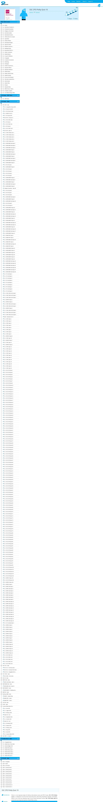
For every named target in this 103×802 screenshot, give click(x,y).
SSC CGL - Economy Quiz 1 (9, 667)
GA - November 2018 (8, 723)
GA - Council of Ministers (8, 56)
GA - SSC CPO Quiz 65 (8, 500)
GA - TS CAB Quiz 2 (8, 276)
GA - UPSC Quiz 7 (7, 329)
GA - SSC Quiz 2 (7, 126)
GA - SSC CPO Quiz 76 (8, 522)
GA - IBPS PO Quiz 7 (8, 340)
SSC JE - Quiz (5, 678)
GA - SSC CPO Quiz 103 (9, 573)
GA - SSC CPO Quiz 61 (8, 490)
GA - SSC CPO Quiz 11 (8, 387)
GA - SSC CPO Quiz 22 (8, 410)
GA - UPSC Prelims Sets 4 (9, 139)
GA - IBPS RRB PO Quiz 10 (9, 207)
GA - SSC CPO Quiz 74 (8, 520)
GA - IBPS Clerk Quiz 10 (9, 601)
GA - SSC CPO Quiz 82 (8, 535)
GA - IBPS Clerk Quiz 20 (9, 620)
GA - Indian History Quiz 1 (8, 749)
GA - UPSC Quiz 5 (7, 325)
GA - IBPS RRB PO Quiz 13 (9, 220)
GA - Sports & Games (7, 44)
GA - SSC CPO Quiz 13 (8, 391)
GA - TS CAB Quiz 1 (8, 273)
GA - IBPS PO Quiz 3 (8, 299)
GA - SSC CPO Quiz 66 (8, 503)
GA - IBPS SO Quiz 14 (8, 652)
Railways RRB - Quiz (7, 694)
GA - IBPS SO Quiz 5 (8, 633)
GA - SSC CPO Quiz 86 (8, 543)
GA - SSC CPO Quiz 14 (8, 393)
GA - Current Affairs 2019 (9, 734)
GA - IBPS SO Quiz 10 (8, 644)
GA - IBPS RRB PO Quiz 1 (9, 149)
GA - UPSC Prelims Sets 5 (9, 141)
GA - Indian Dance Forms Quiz (9, 744)
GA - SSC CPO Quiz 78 (8, 528)
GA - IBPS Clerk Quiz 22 (9, 614)
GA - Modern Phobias (7, 40)
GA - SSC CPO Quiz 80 (8, 533)
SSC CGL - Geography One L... (10, 671)
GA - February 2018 (8, 712)
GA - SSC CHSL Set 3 (8, 657)
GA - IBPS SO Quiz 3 (8, 629)
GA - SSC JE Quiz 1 (8, 164)
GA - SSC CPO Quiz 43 (8, 453)
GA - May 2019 (7, 729)
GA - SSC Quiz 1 (7, 121)
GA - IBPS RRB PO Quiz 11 (9, 211)
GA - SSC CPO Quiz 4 (8, 376)
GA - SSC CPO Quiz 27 (8, 421)
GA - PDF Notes (6, 98)
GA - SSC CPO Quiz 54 (8, 475)
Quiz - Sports (5, 763)
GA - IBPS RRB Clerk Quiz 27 (10, 269)
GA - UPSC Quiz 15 (8, 353)
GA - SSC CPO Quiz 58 (8, 483)
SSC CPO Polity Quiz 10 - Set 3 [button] (38, 46)
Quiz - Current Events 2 (7, 769)
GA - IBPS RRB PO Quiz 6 (9, 177)
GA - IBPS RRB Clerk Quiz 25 (10, 265)
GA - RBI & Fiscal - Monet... (8, 88)
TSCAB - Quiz (5, 702)
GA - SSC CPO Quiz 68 (8, 507)
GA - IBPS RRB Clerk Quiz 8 (9, 184)
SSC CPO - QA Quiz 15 (8, 117)
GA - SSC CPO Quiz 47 (8, 460)
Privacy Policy (58, 797)
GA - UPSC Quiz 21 (8, 366)
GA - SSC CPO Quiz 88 (8, 548)
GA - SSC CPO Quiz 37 (8, 440)
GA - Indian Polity (6, 83)
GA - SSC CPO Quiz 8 (8, 383)
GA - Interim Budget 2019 (8, 745)
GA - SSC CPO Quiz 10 (8, 385)
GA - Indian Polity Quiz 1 (8, 747)
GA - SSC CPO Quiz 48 (8, 462)
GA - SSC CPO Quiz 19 (8, 404)
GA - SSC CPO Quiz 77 (8, 526)
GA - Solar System (6, 81)
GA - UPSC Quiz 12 (8, 346)
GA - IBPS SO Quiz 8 (8, 640)
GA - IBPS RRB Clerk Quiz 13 (10, 216)
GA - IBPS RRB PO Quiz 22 (9, 258)
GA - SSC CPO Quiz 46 (8, 458)
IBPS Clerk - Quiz (6, 679)
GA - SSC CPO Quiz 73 (8, 518)
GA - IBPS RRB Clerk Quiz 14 (10, 222)
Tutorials (78, 1)
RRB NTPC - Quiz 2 (8, 700)
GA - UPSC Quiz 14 (8, 351)
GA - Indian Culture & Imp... (8, 73)
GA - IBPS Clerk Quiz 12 (9, 605)
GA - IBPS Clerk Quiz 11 (9, 603)
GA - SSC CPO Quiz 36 (8, 438)
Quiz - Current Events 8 (7, 780)
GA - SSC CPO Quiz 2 (8, 372)
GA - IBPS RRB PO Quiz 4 (9, 162)
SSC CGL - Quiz (6, 665)
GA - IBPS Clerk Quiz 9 (8, 599)
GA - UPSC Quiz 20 (8, 363)
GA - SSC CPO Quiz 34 (8, 436)
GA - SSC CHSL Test (8, 124)
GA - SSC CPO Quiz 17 (8, 400)
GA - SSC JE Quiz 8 (8, 194)
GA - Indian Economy (7, 75)
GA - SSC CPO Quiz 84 (8, 539)
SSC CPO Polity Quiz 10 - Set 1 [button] (38, 34)
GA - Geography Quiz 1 (7, 742)
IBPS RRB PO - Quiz (7, 688)
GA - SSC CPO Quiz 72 (8, 515)
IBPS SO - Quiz (6, 692)
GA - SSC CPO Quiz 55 (8, 477)
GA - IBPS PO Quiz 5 (8, 308)
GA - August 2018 (7, 710)
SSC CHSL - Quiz (6, 673)
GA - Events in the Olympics (8, 77)
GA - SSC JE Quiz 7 (8, 192)
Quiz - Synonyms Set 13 (8, 316)
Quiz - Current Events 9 (7, 782)
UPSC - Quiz (5, 704)
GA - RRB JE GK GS (8, 113)
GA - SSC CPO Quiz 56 (8, 479)
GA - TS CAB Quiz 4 (8, 280)
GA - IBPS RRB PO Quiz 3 (9, 156)
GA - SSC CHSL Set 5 (8, 661)
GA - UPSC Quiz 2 (7, 318)
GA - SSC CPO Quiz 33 (8, 434)
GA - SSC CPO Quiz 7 (8, 381)
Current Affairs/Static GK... (8, 706)
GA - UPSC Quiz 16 (8, 355)
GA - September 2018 (8, 716)
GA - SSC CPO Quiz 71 (8, 513)
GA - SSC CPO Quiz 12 (8, 389)
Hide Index (14, 789)
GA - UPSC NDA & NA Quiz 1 (10, 293)
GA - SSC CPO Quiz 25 (8, 417)
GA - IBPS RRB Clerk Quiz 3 (9, 147)
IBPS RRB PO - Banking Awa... (10, 690)
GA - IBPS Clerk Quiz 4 (8, 590)
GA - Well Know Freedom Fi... (8, 27)
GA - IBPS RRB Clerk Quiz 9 (9, 196)
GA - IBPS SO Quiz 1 (8, 584)
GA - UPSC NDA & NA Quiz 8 (10, 314)
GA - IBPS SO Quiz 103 (8, 577)
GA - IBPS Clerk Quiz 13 (9, 607)
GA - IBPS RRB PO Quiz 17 (9, 250)
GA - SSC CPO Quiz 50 (8, 466)
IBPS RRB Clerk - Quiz (7, 684)
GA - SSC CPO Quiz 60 (8, 488)
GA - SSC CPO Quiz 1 (8, 370)
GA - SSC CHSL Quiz (8, 119)
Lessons (73, 1)
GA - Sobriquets (6, 63)
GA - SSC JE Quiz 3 (8, 171)
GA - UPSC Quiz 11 (8, 342)
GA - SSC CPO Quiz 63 (8, 496)
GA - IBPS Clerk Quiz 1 (8, 586)
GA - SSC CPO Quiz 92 (8, 556)
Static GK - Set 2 (7, 721)
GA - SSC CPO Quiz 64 (8, 498)
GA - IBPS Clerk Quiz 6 (8, 595)
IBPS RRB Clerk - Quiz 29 (9, 686)
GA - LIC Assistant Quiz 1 (9, 622)
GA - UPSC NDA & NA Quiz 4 (10, 303)
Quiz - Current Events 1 (7, 767)
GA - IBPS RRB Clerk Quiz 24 (10, 263)
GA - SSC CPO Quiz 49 (8, 464)
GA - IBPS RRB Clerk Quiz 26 (10, 267)
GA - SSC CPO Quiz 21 (8, 408)
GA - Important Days (7, 86)
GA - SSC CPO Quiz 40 (8, 447)
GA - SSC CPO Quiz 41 (8, 449)
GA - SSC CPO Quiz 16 (8, 398)
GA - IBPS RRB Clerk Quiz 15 (10, 224)
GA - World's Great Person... (8, 65)
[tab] (54, 35)
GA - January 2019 (7, 725)
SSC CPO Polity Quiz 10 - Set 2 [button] (38, 40)
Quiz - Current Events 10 (7, 784)
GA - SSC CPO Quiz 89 (8, 550)
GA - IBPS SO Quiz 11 (8, 646)
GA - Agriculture (6, 38)
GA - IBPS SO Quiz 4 (8, 631)
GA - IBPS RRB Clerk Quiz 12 (10, 214)
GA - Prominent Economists (8, 29)
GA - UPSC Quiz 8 (7, 331)
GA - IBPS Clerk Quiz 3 (8, 588)
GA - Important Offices (7, 67)
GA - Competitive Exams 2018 (10, 106)
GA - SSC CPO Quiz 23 (8, 413)
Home (69, 1)
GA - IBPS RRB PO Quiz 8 (9, 186)
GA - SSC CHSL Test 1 (8, 128)
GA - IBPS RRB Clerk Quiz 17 (10, 231)
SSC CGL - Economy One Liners (10, 669)
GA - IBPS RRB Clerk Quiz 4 (9, 154)
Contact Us (90, 1)
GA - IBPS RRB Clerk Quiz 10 (10, 201)
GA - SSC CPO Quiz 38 (8, 443)
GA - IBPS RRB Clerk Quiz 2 (9, 145)
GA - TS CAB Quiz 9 (8, 291)
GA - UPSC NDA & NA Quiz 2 (10, 295)
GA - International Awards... (8, 34)
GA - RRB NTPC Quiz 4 (8, 246)
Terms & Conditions (49, 797)
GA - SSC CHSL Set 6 (8, 663)
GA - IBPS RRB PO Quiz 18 (9, 252)
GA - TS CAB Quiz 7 (8, 286)
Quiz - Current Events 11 (7, 786)
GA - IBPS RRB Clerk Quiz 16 (10, 229)
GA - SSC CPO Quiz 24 (8, 415)
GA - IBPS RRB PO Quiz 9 (9, 199)
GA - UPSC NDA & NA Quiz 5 (10, 306)
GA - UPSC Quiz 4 (7, 323)
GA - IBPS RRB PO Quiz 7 (9, 181)
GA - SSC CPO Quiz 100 (9, 567)
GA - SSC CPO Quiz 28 (8, 423)
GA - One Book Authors (7, 32)
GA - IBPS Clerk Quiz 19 (9, 616)
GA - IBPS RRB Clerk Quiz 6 (9, 160)
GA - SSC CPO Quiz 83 (8, 537)
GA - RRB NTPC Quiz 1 (8, 235)
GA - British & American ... (8, 46)
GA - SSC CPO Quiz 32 (8, 432)
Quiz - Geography (6, 761)
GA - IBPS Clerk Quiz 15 (9, 610)
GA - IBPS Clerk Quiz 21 (9, 612)
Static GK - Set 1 (7, 714)
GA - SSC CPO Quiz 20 (8, 406)
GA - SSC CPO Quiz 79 (8, 530)
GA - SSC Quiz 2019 (8, 115)
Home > (32, 12)
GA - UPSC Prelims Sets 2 (9, 134)
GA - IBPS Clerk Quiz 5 (8, 592)
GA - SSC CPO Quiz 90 (8, 552)
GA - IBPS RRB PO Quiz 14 (9, 226)
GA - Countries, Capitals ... (8, 90)
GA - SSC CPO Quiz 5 (8, 378)
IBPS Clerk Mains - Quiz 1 (9, 682)
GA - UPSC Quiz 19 (8, 361)
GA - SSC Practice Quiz (8, 111)
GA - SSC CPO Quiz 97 (8, 562)
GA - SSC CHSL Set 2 (8, 655)
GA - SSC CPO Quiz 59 (8, 485)
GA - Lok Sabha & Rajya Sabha (9, 92)
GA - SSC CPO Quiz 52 (8, 470)
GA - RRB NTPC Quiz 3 (8, 241)
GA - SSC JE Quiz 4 (8, 173)
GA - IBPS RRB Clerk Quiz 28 (10, 271)
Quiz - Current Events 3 (7, 771)
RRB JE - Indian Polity (8, 696)
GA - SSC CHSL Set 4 (8, 659)
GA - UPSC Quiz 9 (7, 333)
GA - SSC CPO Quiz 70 (8, 511)
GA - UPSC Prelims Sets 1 (9, 132)
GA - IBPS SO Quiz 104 (8, 582)
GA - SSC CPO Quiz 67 (8, 494)
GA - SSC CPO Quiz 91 (8, 554)
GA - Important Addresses (8, 69)
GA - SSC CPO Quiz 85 (8, 541)
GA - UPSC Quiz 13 (8, 348)
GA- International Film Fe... (8, 50)
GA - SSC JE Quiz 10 (8, 205)
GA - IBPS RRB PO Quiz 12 (9, 218)
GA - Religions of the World (8, 31)
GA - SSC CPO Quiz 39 (8, 445)
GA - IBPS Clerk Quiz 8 (8, 597)
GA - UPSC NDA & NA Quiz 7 (10, 312)
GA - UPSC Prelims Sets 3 (9, 136)
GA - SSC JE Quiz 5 (8, 175)
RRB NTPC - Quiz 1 (8, 698)
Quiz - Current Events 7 (7, 779)
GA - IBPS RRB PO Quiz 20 (9, 254)
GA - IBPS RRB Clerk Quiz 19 (10, 243)
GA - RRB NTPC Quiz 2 (8, 237)
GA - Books (5, 25)
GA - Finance (5, 84)
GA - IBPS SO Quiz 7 (8, 637)
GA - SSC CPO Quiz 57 (8, 481)
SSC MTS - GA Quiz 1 (7, 736)
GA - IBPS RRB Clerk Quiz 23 (10, 261)
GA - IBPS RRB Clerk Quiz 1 (9, 143)
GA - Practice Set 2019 (8, 109)
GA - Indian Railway (7, 54)
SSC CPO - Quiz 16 (8, 130)
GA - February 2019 (8, 727)
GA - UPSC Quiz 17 (8, 357)
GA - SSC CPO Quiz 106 (9, 580)
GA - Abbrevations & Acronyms (9, 36)
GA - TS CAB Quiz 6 (8, 284)
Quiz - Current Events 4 (7, 773)
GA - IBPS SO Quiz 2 (8, 627)
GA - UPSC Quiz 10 (8, 338)
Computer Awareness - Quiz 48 (10, 188)
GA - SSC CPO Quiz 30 (8, 428)
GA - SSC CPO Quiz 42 (8, 451)
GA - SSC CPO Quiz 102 (9, 571)
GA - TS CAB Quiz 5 (8, 282)
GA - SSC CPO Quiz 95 (8, 560)
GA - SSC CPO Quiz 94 (8, 558)
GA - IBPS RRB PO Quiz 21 (9, 256)
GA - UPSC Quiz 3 (7, 321)
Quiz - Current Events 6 (7, 777)
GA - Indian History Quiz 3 (8, 753)
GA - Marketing (6, 61)
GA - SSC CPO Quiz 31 (8, 430)
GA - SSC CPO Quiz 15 (8, 396)
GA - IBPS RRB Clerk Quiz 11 (10, 209)
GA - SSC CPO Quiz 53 (8, 473)
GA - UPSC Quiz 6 (7, 327)
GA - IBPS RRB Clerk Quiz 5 (9, 158)
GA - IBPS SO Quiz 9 (8, 642)
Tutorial (37, 12)
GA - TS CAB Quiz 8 (8, 288)
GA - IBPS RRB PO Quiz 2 (9, 151)
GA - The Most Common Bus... (9, 79)
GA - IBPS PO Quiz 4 (8, 301)
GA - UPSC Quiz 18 (8, 359)
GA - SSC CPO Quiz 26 (8, 419)
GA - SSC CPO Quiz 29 (8, 425)
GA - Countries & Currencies (8, 59)
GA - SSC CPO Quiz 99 (8, 565)
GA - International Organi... (8, 42)
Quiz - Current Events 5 (7, 775)
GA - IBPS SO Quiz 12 (8, 648)
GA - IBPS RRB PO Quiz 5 (9, 166)
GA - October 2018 (7, 719)
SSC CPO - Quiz (6, 104)
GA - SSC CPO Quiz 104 (9, 575)
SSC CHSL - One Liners (8, 676)
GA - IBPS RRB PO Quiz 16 (9, 248)
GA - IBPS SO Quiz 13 (8, 650)
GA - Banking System (7, 48)
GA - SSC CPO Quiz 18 (8, 402)
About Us (85, 1)
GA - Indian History (6, 71)
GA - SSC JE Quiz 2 (8, 169)
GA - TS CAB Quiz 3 (8, 278)
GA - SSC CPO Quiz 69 (8, 509)
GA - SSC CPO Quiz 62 (8, 492)
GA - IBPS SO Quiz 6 (8, 635)
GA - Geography (6, 58)
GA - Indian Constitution (7, 52)
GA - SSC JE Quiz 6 (8, 190)
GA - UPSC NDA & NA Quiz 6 (10, 310)
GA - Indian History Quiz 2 (8, 751)
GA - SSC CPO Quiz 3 (8, 374)
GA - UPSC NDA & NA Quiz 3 (10, 297)
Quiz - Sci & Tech (6, 765)
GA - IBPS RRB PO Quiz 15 (9, 233)
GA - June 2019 (7, 731)
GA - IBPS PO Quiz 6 (8, 336)
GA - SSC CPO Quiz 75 (8, 524)
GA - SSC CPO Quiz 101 (9, 569)
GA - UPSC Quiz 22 (8, 368)
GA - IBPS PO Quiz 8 (8, 344)
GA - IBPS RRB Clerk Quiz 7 (9, 179)
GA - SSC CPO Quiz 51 (8, 468)
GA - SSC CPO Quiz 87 (8, 545)
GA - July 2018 (7, 708)
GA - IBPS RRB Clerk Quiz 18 (10, 239)
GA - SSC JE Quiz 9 (8, 203)
